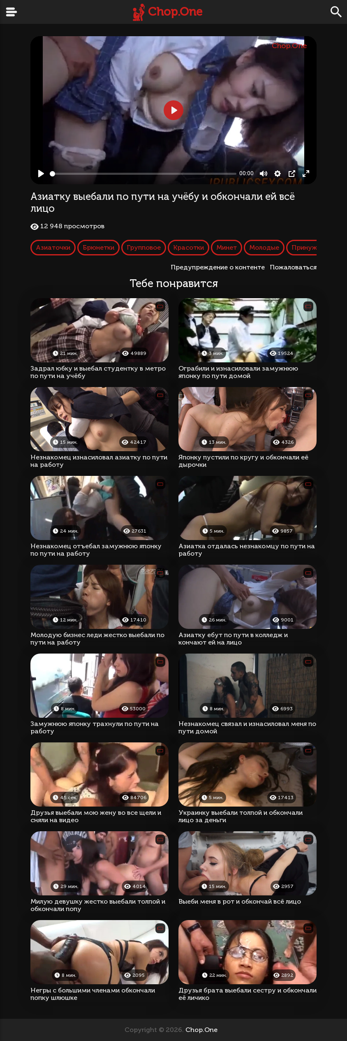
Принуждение (313, 247)
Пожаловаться (293, 267)
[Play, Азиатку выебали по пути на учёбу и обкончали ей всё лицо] (41, 173)
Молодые (264, 247)
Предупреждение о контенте (219, 267)
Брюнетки (98, 247)
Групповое (144, 247)
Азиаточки (53, 247)
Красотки (188, 247)
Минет (226, 247)
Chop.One (175, 12)
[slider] (143, 174)
